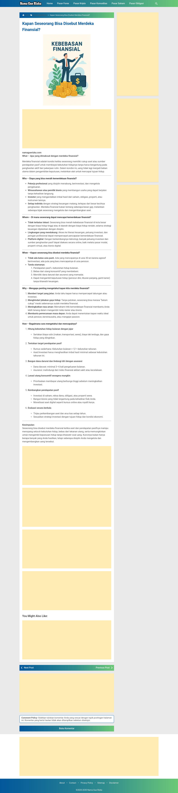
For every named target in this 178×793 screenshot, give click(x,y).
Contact (72, 783)
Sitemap (101, 783)
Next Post (29, 667)
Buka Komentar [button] (66, 728)
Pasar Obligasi (136, 3)
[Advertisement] (66, 128)
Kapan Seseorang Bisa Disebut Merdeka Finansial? (60, 26)
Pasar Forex (63, 3)
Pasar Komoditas (98, 3)
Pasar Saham (118, 3)
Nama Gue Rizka (94, 790)
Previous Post (103, 667)
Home (50, 3)
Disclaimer (114, 783)
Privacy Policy (87, 783)
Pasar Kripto (79, 3)
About (62, 783)
